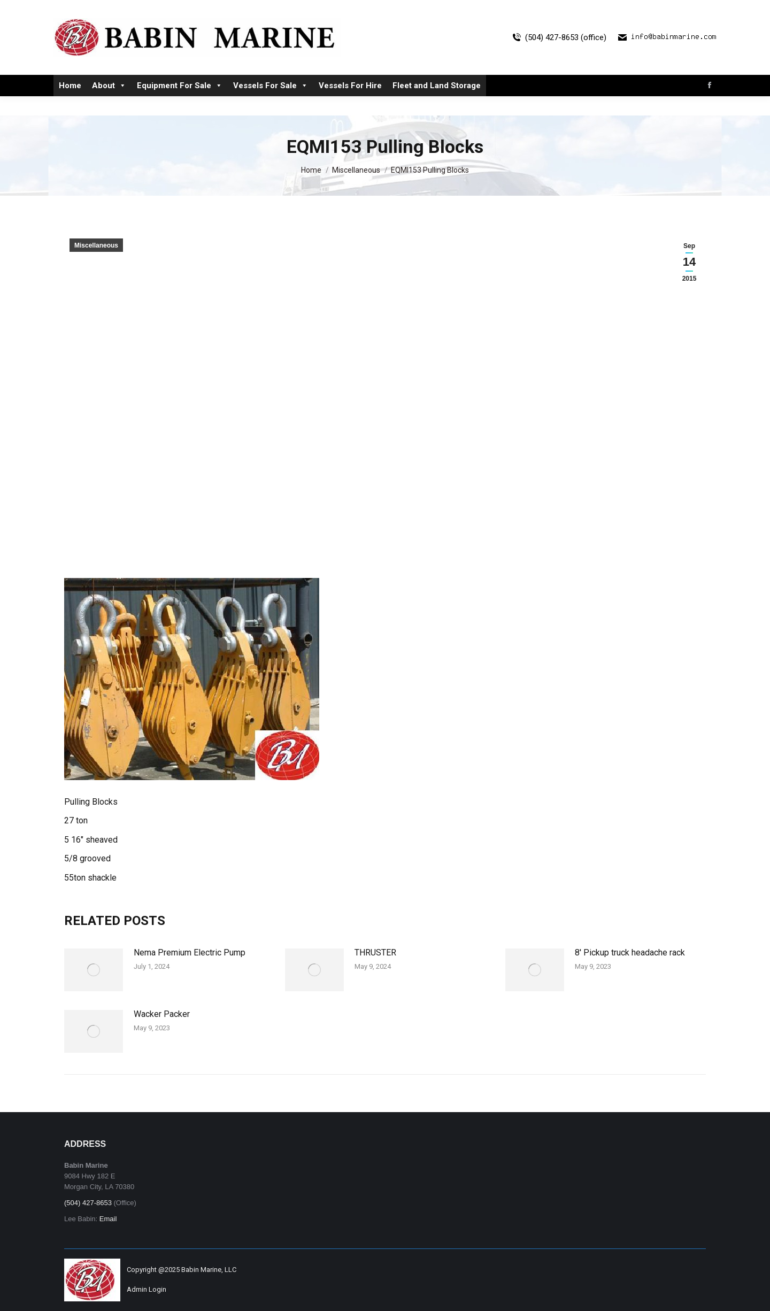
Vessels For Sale (270, 104)
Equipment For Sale (179, 104)
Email (108, 1219)
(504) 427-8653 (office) (558, 56)
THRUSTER (375, 952)
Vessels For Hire (350, 105)
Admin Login (146, 1289)
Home (70, 105)
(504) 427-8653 (88, 1203)
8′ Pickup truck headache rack (630, 952)
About (109, 104)
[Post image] (93, 969)
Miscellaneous (96, 245)
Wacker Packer (162, 1014)
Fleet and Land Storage (436, 105)
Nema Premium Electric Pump (189, 952)
